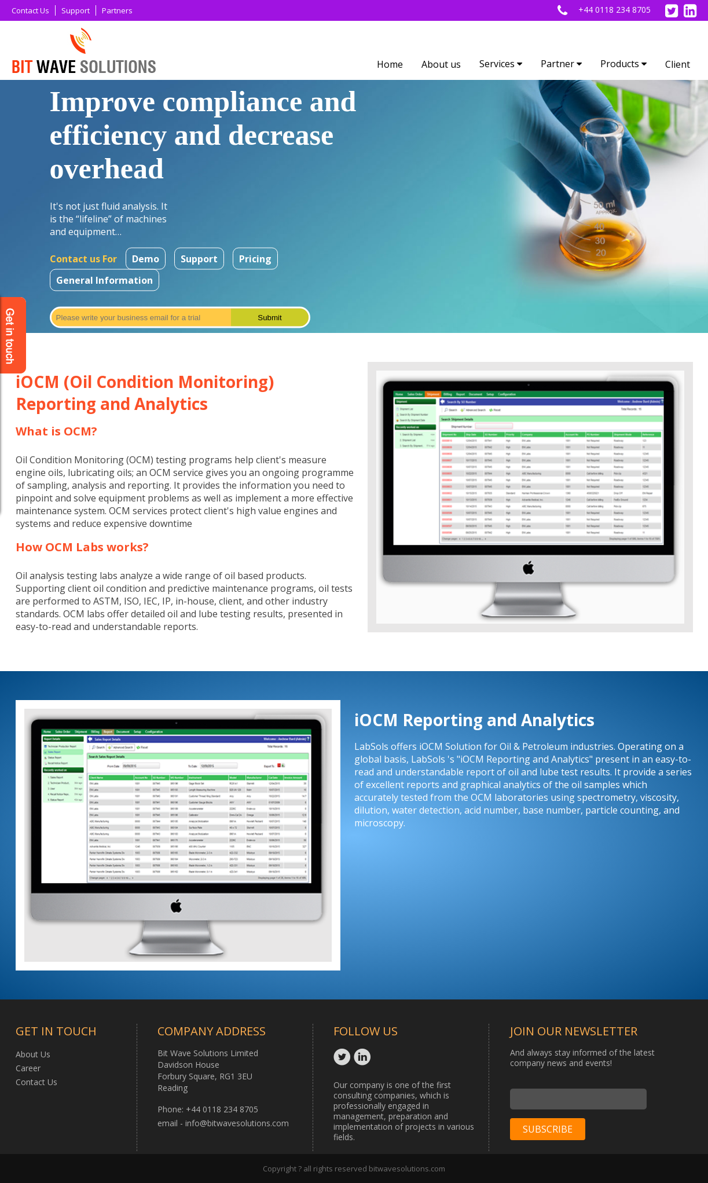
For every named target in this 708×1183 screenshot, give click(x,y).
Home (390, 64)
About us (441, 64)
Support (75, 10)
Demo (145, 258)
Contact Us (30, 10)
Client (677, 64)
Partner (561, 63)
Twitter (343, 1056)
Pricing (255, 258)
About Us (33, 1054)
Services (500, 63)
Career (28, 1068)
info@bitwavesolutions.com (237, 1123)
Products (623, 63)
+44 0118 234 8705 (614, 9)
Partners (117, 10)
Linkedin (364, 1056)
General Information (104, 280)
